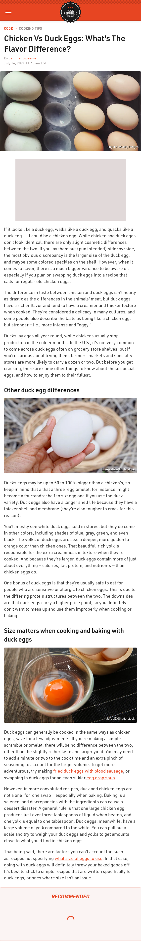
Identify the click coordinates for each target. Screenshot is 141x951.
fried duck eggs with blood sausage (88, 771)
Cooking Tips (30, 28)
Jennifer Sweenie (22, 58)
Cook (8, 28)
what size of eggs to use (78, 858)
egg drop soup (100, 777)
